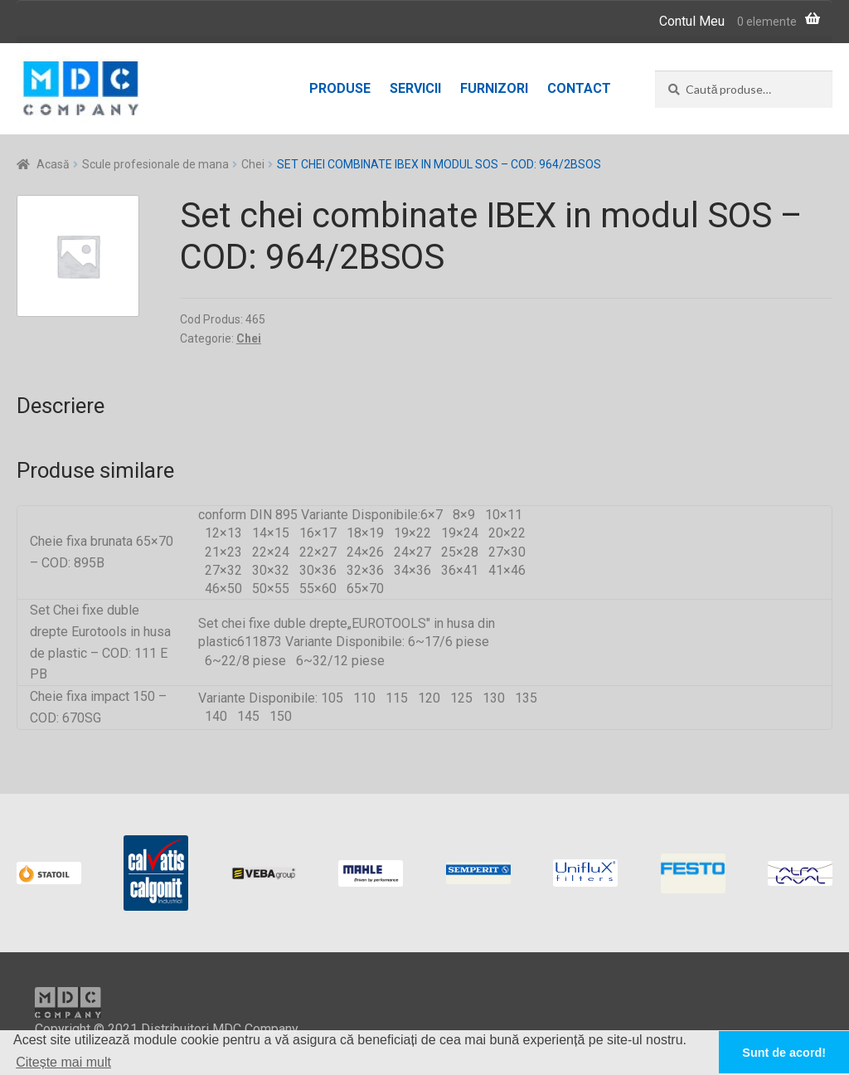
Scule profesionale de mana (155, 164)
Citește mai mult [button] (63, 1062)
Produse (340, 88)
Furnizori (494, 88)
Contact (579, 88)
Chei (252, 164)
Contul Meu (692, 21)
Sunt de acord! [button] (784, 1052)
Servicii (415, 88)
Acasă (53, 164)
